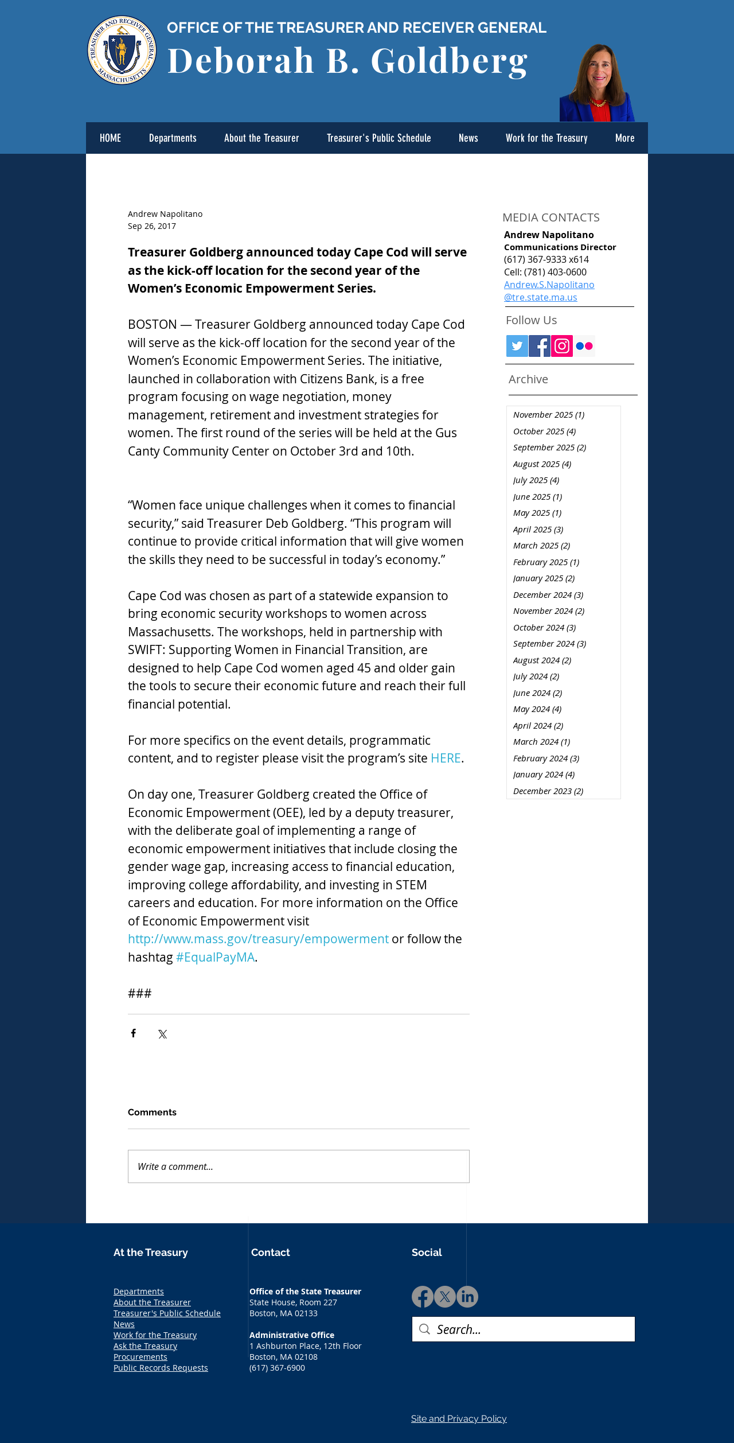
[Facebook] (423, 1297)
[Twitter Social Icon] (517, 346)
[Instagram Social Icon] (562, 346)
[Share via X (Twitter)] (161, 1033)
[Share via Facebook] (133, 1033)
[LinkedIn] (467, 1297)
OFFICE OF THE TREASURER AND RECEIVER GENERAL (356, 27)
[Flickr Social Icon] (584, 346)
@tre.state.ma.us (540, 297)
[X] (445, 1297)
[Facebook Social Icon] (539, 346)
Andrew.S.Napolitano (549, 284)
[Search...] (524, 1330)
